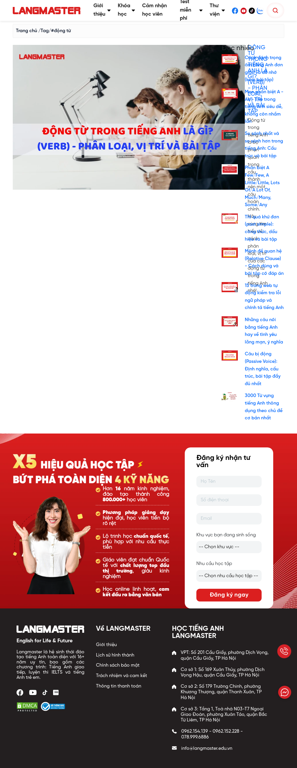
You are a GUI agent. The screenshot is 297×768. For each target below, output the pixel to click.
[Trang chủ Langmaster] (48, 10)
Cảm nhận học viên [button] (154, 10)
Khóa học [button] (126, 10)
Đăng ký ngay (229, 595)
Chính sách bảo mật (118, 665)
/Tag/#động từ (54, 30)
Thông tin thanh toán (118, 686)
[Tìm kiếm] (275, 10)
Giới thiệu (106, 644)
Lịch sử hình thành (115, 655)
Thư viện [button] (217, 10)
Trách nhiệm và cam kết (121, 675)
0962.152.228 (226, 731)
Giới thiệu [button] (102, 10)
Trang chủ (26, 30)
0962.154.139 (194, 731)
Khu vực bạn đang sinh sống (226, 535)
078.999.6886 (195, 737)
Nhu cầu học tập (214, 563)
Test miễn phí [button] (191, 10)
